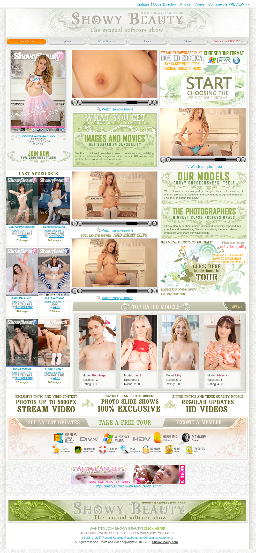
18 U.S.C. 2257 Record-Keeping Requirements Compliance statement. (127, 537)
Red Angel (99, 375)
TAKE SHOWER (22, 368)
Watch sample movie (117, 109)
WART (23, 236)
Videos (199, 4)
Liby (178, 375)
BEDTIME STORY (22, 297)
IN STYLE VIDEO (54, 297)
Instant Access (26, 41)
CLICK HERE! (154, 528)
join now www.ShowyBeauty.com (39, 157)
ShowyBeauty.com (165, 542)
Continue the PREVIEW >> (228, 4)
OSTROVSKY (56, 236)
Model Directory (165, 4)
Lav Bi (138, 375)
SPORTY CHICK (54, 368)
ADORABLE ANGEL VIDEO (38, 135)
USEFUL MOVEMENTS (22, 227)
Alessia (222, 375)
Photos (185, 4)
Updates (143, 4)
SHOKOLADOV (24, 307)
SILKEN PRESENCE (54, 227)
